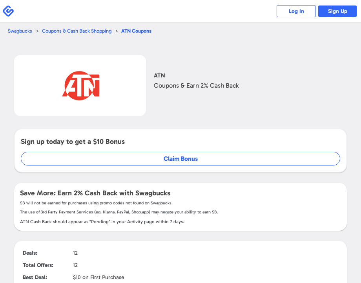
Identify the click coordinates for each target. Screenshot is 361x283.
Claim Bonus (181, 158)
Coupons (136, 31)
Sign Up (337, 11)
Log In (296, 11)
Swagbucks (20, 31)
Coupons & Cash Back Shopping (76, 31)
